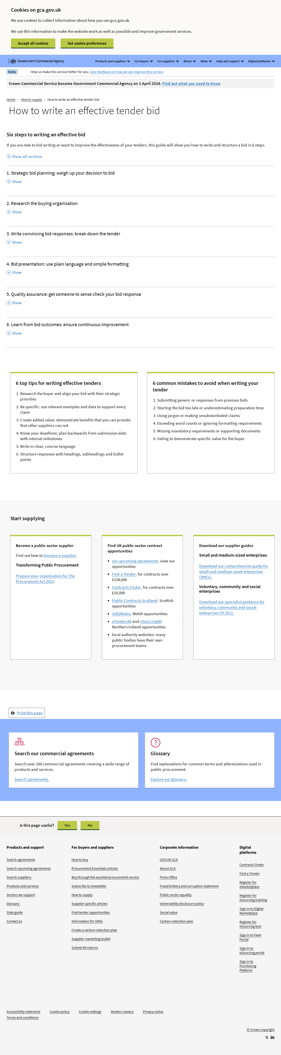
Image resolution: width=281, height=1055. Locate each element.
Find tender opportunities (91, 912)
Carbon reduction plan (176, 921)
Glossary (13, 903)
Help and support (229, 61)
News (206, 61)
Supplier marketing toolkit (91, 938)
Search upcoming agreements (29, 868)
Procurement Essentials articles (95, 868)
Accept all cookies (33, 43)
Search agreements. (31, 779)
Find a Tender (250, 873)
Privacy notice (153, 1011)
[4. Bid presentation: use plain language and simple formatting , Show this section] (140, 270)
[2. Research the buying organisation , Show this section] (140, 209)
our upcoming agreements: (135, 560)
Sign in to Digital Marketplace (251, 910)
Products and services (23, 886)
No (90, 825)
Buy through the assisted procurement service (105, 877)
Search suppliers (19, 877)
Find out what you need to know (191, 83)
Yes (67, 825)
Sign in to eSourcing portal (252, 950)
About (189, 61)
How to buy (80, 859)
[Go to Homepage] (260, 1015)
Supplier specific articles (90, 903)
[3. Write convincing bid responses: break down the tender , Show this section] (140, 239)
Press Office (168, 877)
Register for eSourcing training (253, 897)
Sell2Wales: (122, 613)
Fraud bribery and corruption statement (189, 886)
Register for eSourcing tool (250, 924)
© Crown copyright (260, 1029)
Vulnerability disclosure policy (182, 903)
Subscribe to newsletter (89, 886)
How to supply (31, 99)
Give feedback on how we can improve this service (126, 71)
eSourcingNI (150, 621)
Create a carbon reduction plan (94, 930)
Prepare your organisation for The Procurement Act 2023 (45, 578)
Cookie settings (90, 1011)
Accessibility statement (23, 1011)
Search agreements (21, 859)
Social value (168, 912)
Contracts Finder (252, 864)
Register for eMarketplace (249, 884)
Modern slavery (122, 1011)
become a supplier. (60, 555)
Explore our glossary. (169, 779)
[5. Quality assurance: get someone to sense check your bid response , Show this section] (140, 300)
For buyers (143, 61)
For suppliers (167, 61)
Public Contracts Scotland (134, 600)
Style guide (15, 912)
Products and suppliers (112, 61)
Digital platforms (261, 61)
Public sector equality (175, 894)
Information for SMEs (87, 921)
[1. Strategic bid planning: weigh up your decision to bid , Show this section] (140, 179)
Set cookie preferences (87, 43)
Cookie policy (59, 1011)
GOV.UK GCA (169, 859)
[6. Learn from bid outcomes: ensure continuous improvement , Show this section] (140, 330)
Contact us (14, 921)
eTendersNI (121, 621)
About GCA (168, 868)
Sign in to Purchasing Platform (248, 965)
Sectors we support (21, 894)
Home (11, 99)
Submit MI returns (85, 947)
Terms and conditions (23, 1017)
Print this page (30, 712)
